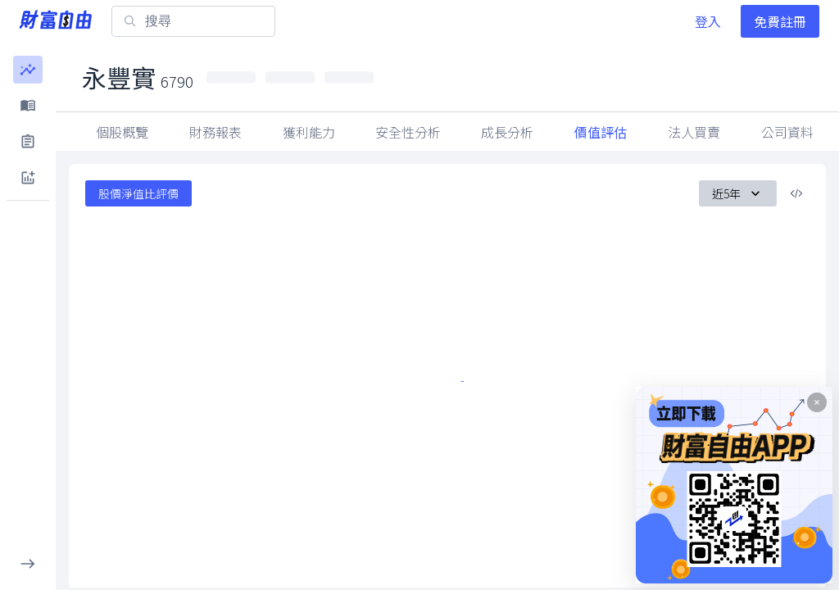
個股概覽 (122, 132)
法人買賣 (787, 132)
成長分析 (507, 132)
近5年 (738, 193)
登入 (707, 21)
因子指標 (694, 132)
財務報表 (215, 132)
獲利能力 (309, 132)
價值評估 (600, 132)
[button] (28, 70)
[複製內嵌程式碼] (796, 193)
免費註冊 (780, 21)
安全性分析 (408, 132)
